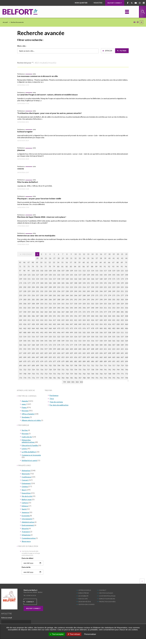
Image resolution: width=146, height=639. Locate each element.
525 (71, 337)
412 (33, 320)
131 (54, 275)
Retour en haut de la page (142, 581)
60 (84, 262)
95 (122, 266)
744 (118, 370)
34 (84, 258)
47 (29, 262)
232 (41, 291)
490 (33, 332)
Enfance (25, 506)
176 (24, 283)
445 (62, 324)
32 (76, 258)
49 (37, 262)
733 (71, 370)
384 (24, 316)
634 (92, 353)
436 (24, 324)
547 (54, 341)
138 (84, 275)
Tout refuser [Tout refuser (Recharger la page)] (74, 634)
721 (20, 370)
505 (96, 332)
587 (113, 345)
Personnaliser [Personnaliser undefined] (90, 634)
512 (126, 332)
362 (41, 312)
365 (54, 312)
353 (113, 308)
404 (109, 316)
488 (24, 332)
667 (122, 357)
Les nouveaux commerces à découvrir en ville (37, 76)
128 (41, 275)
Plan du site (83, 599)
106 (58, 271)
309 (37, 304)
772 (126, 374)
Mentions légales (106, 593)
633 (88, 353)
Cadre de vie (27, 437)
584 (101, 345)
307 (29, 304)
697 (29, 365)
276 (118, 295)
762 (84, 374)
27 (54, 258)
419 (62, 320)
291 (71, 299)
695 (20, 365)
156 (50, 279)
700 (41, 365)
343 (71, 308)
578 (75, 345)
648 (41, 357)
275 (113, 295)
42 (118, 258)
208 (50, 287)
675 (46, 361)
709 (79, 365)
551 (71, 341)
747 (20, 374)
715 (105, 365)
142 (101, 275)
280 (24, 299)
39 (105, 258)
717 (113, 365)
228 (24, 291)
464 (33, 328)
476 (84, 328)
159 (62, 279)
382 (126, 312)
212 (67, 287)
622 (41, 353)
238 (67, 291)
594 (33, 349)
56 (67, 262)
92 (109, 266)
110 (75, 271)
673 (37, 361)
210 (58, 287)
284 (41, 299)
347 (88, 308)
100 (33, 271)
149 (20, 279)
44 (126, 258)
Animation (26, 470)
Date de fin (26, 567)
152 (33, 279)
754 (50, 374)
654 (67, 357)
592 (24, 349)
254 (24, 295)
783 (62, 378)
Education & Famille (30, 445)
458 (118, 324)
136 (75, 275)
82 (67, 266)
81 (62, 266)
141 (96, 275)
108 (67, 271)
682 (75, 361)
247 (105, 291)
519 (46, 337)
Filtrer (123, 51)
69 (122, 262)
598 (50, 349)
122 (126, 271)
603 (71, 349)
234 (50, 291)
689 (105, 361)
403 (105, 316)
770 (118, 374)
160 (67, 279)
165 (88, 279)
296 (92, 299)
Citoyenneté (27, 519)
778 (41, 378)
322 (92, 304)
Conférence (26, 477)
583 (96, 345)
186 (67, 283)
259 (46, 295)
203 (29, 287)
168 (101, 279)
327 (113, 304)
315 (62, 304)
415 (46, 320)
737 (88, 370)
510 (118, 332)
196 (109, 283)
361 (37, 312)
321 (88, 304)
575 (62, 345)
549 (62, 341)
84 (75, 266)
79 (54, 266)
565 (20, 345)
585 (105, 345)
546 (50, 341)
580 (84, 345)
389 (46, 316)
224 (118, 287)
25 (46, 258)
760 (75, 374)
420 (67, 320)
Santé (24, 509)
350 (101, 308)
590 (126, 345)
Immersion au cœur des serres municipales (36, 235)
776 (33, 378)
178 (33, 283)
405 (113, 316)
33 (80, 258)
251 (122, 291)
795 (113, 378)
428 (101, 320)
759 (71, 374)
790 (92, 378)
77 (45, 266)
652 (58, 357)
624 (50, 353)
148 (126, 275)
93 (113, 266)
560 (109, 341)
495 (54, 332)
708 (75, 365)
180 (41, 283)
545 (46, 341)
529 (88, 337)
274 (109, 295)
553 (79, 341)
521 (54, 337)
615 (122, 349)
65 (105, 262)
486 (126, 328)
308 (33, 304)
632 (84, 353)
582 (92, 345)
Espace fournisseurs (107, 599)
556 (92, 341)
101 (37, 271)
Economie (26, 516)
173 (122, 279)
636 (101, 353)
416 (50, 320)
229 (29, 291)
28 (59, 258)
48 (33, 262)
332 (24, 308)
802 (69, 382)
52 (50, 262)
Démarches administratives (28, 441)
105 (54, 271)
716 (109, 365)
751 (37, 374)
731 (62, 370)
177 (29, 283)
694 (126, 361)
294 (84, 299)
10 (76, 254)
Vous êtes (98, 3)
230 (33, 291)
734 (75, 370)
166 (92, 279)
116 (101, 271)
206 (41, 287)
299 (105, 299)
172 (118, 279)
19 (114, 254)
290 (67, 299)
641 (122, 353)
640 (118, 353)
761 (79, 374)
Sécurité (25, 528)
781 (54, 378)
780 (50, 378)
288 (58, 299)
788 (84, 378)
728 (50, 370)
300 (109, 299)
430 (109, 320)
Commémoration (29, 538)
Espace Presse (83, 593)
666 (118, 357)
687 (96, 361)
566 (24, 345)
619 (29, 353)
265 (71, 295)
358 (24, 312)
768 (109, 374)
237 (62, 291)
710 (84, 365)
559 (105, 341)
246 (101, 291)
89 (96, 266)
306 (24, 304)
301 (113, 299)
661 (96, 357)
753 (46, 374)
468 (50, 328)
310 (41, 304)
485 (122, 328)
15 (97, 254)
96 (126, 266)
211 (62, 287)
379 (113, 312)
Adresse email (6, 618)
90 (101, 266)
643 (20, 357)
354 (118, 308)
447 (71, 324)
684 (84, 361)
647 (37, 357)
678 (58, 361)
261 (54, 295)
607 (88, 349)
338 (50, 308)
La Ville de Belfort (29, 452)
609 (96, 349)
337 (46, 308)
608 (92, 349)
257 (37, 295)
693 (122, 361)
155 (46, 279)
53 (54, 262)
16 (101, 254)
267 (79, 295)
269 (88, 295)
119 (113, 271)
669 (20, 361)
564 (126, 341)
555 (88, 341)
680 (67, 361)
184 (58, 283)
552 (75, 341)
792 (101, 378)
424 (84, 320)
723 (29, 370)
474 (75, 328)
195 (105, 283)
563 (122, 341)
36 (92, 258)
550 (67, 341)
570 (41, 345)
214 (75, 287)
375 (96, 312)
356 (126, 308)
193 (96, 283)
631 (79, 353)
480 (101, 328)
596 (41, 349)
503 (88, 332)
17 (105, 254)
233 (46, 291)
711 (88, 365)
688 (101, 361)
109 (71, 271)
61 (88, 262)
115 (96, 271)
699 (37, 365)
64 (101, 262)
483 (113, 328)
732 (67, 370)
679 (62, 361)
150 (24, 279)
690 (109, 361)
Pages (24, 407)
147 (122, 275)
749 (29, 374)
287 (54, 299)
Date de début (27, 558)
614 (118, 349)
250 (118, 291)
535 (113, 337)
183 (54, 283)
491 (37, 332)
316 (67, 304)
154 (41, 279)
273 (105, 295)
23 (37, 258)
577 (71, 345)
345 (79, 308)
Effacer (108, 51)
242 (84, 291)
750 (33, 374)
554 (84, 341)
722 (24, 370)
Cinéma (25, 486)
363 (46, 312)
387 (37, 316)
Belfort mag (27, 499)
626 (58, 353)
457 (113, 324)
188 (75, 283)
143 (105, 275)
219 (96, 287)
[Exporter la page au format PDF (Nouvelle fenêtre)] (138, 22)
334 (33, 308)
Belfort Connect (115, 3)
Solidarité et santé (29, 460)
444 (58, 324)
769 (113, 374)
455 (105, 324)
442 (50, 324)
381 (122, 312)
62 (92, 262)
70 (126, 262)
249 (113, 291)
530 (92, 337)
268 (84, 295)
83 (71, 266)
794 (109, 378)
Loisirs (24, 449)
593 (29, 349)
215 (79, 287)
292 (75, 299)
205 (37, 287)
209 (54, 287)
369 (71, 312)
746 (126, 370)
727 (46, 370)
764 (92, 374)
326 (109, 304)
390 (50, 316)
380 (118, 312)
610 (101, 349)
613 (113, 349)
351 (105, 308)
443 (54, 324)
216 (84, 287)
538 (126, 337)
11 (80, 254)
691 (113, 361)
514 (24, 337)
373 (88, 312)
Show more (26, 541)
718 (118, 365)
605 (79, 349)
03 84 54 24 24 (31, 595)
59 (79, 262)
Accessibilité (83, 596)
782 (58, 378)
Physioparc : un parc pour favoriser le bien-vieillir (39, 198)
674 (41, 361)
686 (92, 361)
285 (46, 299)
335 (37, 308)
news (24, 404)
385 (29, 316)
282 (33, 299)
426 (92, 320)
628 (67, 353)
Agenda (25, 401)
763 (88, 374)
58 (75, 262)
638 (109, 353)
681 (71, 361)
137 (79, 275)
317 (71, 304)
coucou (20, 168)
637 (105, 353)
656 (75, 357)
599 (54, 349)
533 (105, 337)
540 (24, 341)
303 (122, 299)
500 (75, 332)
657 (79, 357)
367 (62, 312)
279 (20, 299)
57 (71, 262)
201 (20, 287)
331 (20, 308)
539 (20, 341)
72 (24, 266)
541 (29, 341)
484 (118, 328)
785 (71, 378)
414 (41, 320)
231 (37, 291)
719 (122, 365)
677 (54, 361)
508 (109, 332)
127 (37, 275)
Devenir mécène (84, 601)
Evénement (26, 483)
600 (58, 349)
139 (88, 275)
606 (84, 349)
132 (58, 275)
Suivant (119, 382)
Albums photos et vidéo (31, 420)
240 (75, 291)
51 (45, 262)
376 (101, 312)
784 (67, 378)
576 (67, 345)
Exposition (26, 493)
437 (29, 324)
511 (122, 332)
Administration (28, 522)
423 (79, 320)
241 (79, 291)
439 (37, 324)
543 (37, 341)
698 (33, 365)
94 (118, 266)
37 (97, 258)
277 (122, 295)
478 (92, 328)
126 (33, 275)
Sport (24, 490)
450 (84, 324)
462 (24, 328)
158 (58, 279)
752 (41, 374)
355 (122, 308)
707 (71, 365)
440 (41, 324)
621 (37, 353)
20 (118, 254)
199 (122, 283)
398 (84, 316)
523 (62, 337)
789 (88, 378)
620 (33, 353)
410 (24, 320)
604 (75, 349)
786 (75, 378)
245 (96, 291)
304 (126, 299)
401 (96, 316)
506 (101, 332)
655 (71, 357)
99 (29, 271)
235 (54, 291)
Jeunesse (25, 512)
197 (113, 283)
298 (101, 299)
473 (71, 328)
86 (84, 266)
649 (46, 357)
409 (20, 320)
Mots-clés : (21, 46)
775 (29, 378)
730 (58, 370)
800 (60, 382)
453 (96, 324)
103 (46, 271)
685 (88, 361)
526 (75, 337)
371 (79, 312)
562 (118, 341)
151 (29, 279)
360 (33, 312)
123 (20, 275)
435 (20, 324)
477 (88, 328)
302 (118, 299)
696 (24, 365)
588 (118, 345)
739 (96, 370)
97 (20, 271)
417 (54, 320)
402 (101, 316)
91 (105, 266)
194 (101, 283)
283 (37, 299)
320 (84, 304)
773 (20, 378)
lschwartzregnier (25, 131)
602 (67, 349)
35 (88, 258)
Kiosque (25, 411)
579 (79, 345)
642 (126, 353)
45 (20, 262)
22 (126, 254)
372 (84, 312)
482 (109, 328)
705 (62, 365)
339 (54, 308)
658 (84, 357)
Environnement (28, 525)
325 (105, 304)
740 (101, 370)
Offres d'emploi (28, 414)
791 (96, 378)
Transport (26, 532)
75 (37, 266)
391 (54, 316)
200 (126, 283)
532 (101, 337)
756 (58, 374)
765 (96, 374)
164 (84, 279)
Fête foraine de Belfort (27, 182)
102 (41, 271)
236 (58, 291)
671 (29, 361)
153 (37, 279)
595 (37, 349)
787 (79, 378)
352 (109, 308)
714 (101, 365)
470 (58, 328)
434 (126, 320)
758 (67, 374)
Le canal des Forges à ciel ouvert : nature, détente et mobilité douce (47, 94)
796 (118, 378)
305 (20, 304)
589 (122, 345)
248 (109, 291)
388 (41, 316)
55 (62, 262)
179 (37, 283)
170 (109, 279)
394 (67, 316)
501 (79, 332)
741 (105, 370)
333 (29, 308)
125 (29, 275)
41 (114, 258)
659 (88, 357)
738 (92, 370)
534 (109, 337)
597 (46, 349)
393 (62, 316)
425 (88, 320)
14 (92, 254)
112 (84, 271)
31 (71, 258)
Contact (30, 602)
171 (113, 279)
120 (118, 271)
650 (50, 357)
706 (67, 365)
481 (105, 328)
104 (50, 271)
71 (20, 266)
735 (79, 370)
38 (101, 258)
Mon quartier (81, 3)
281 (29, 299)
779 (46, 378)
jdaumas (21, 150)
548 (58, 341)
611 (105, 349)
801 (65, 382)
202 (24, 287)
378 (109, 312)
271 (96, 295)
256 (33, 295)
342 (67, 308)
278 (126, 295)
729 (54, 370)
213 (71, 287)
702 (50, 365)
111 (79, 271)
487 (20, 332)
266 (75, 295)
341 (62, 308)
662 (101, 357)
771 (122, 374)
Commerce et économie (31, 455)
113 (88, 271)
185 (62, 283)
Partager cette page (141, 22)
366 (58, 312)
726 (41, 370)
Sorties (25, 430)
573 (54, 345)
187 (71, 283)
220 (101, 287)
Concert (25, 480)
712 (92, 365)
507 (105, 332)
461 (20, 328)
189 (79, 283)
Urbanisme (26, 535)
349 (96, 308)
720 (126, 365)
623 (46, 353)
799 (56, 382)
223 (113, 287)
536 (118, 337)
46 (24, 262)
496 (58, 332)
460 (126, 324)
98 (24, 271)
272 (101, 295)
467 (46, 328)
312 (50, 304)
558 (101, 341)
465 (37, 328)
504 (92, 332)
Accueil (5, 22)
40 (109, 258)
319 (79, 304)
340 (58, 308)
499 (71, 332)
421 (71, 320)
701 (46, 365)
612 (109, 349)
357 (20, 312)
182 (50, 283)
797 (122, 378)
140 (92, 275)
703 (54, 365)
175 (20, 283)
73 (29, 266)
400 (92, 316)
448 (75, 324)
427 (96, 320)
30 (67, 258)
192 (92, 283)
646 (33, 357)
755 (54, 374)
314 (58, 304)
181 (46, 283)
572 (50, 345)
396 (75, 316)
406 (118, 316)
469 (54, 328)
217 (88, 287)
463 (29, 328)
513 (20, 337)
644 (24, 357)
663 (105, 357)
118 (109, 271)
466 (41, 328)
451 (88, 324)
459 (122, 324)
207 (46, 287)
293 (79, 299)
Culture (25, 503)
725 (37, 370)
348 (92, 308)
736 (84, 370)
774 (24, 378)
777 (37, 378)
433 (122, 320)
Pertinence (54, 395)
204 (33, 287)
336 (41, 308)
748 (24, 374)
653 (62, 357)
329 (122, 304)
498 (67, 332)
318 (75, 304)
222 (109, 287)
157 (54, 279)
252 (126, 291)
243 (88, 291)
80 (58, 266)
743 (113, 370)
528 (84, 337)
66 (109, 262)
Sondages (26, 417)
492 (41, 332)
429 (105, 320)
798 (126, 378)
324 (101, 304)
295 (88, 299)
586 (109, 345)
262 (58, 295)
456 (109, 324)
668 (126, 357)
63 (96, 262)
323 (96, 304)
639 (113, 353)
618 (24, 353)
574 (58, 345)
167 (96, 279)
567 (29, 345)
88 (92, 266)
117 (105, 271)
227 (20, 291)
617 (20, 353)
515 (29, 337)
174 (126, 279)
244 (92, 291)
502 (84, 332)
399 (88, 316)
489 (29, 332)
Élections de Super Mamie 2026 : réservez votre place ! (41, 217)
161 (71, 279)
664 (109, 357)
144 (109, 275)
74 (33, 266)
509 (113, 332)
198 (118, 283)
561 (113, 341)
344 (75, 308)
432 (118, 320)
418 (58, 320)
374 (92, 312)
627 (62, 353)
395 (71, 316)
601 (62, 349)
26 (50, 258)
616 (126, 349)
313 (54, 304)
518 (41, 337)
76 (41, 266)
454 (101, 324)
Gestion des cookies (86, 604)
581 (88, 345)
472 (67, 328)
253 (20, 295)
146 (118, 275)
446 (67, 324)
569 (37, 345)
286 (50, 299)
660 (92, 357)
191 (88, 283)
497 (62, 332)
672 (33, 361)
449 (79, 324)
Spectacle (26, 474)
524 (67, 337)
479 (96, 328)
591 (20, 349)
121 (122, 271)
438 (33, 324)
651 (54, 357)
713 (96, 365)
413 (37, 320)
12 (84, 254)
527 (79, 337)
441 (46, 324)
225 (122, 287)
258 (41, 295)
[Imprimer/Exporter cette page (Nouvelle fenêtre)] (134, 22)
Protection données (107, 601)
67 (113, 262)
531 (96, 337)
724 (33, 370)
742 (109, 370)
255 (29, 295)
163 (79, 279)
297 (96, 299)
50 (41, 262)
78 (50, 266)
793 (105, 378)
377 (105, 312)
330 (126, 304)
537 (122, 337)
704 (58, 365)
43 (122, 258)
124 (24, 275)
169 (105, 279)
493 (46, 332)
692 (118, 361)
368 (67, 312)
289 (62, 299)
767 (105, 374)
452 (92, 324)
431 (113, 320)
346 (84, 308)
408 (126, 316)
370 (75, 312)
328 (118, 304)
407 (122, 316)
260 (50, 295)
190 (84, 283)
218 (92, 287)
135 (71, 275)
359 (29, 312)
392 (58, 316)
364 (50, 312)
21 (122, 254)
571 (46, 345)
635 (96, 353)
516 (33, 337)
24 (42, 258)
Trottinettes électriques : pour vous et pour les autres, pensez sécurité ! (49, 113)
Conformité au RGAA (107, 596)
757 (62, 374)
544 (41, 341)
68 (118, 262)
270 (92, 295)
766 (101, 374)
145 (113, 275)
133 (62, 275)
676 (50, 361)
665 (113, 357)
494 (50, 332)
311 (46, 304)
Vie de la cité (27, 496)
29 (63, 258)
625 (54, 353)
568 (33, 345)
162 (75, 279)
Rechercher (143, 12)
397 (79, 316)
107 (62, 271)
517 (37, 337)
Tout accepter (57, 634)
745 (122, 370)
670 (24, 361)
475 (79, 328)
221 (105, 287)
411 (29, 320)
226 (126, 287)
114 (92, 271)
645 (29, 357)
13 (88, 254)
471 (62, 328)
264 (67, 295)
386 (33, 316)
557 (96, 341)
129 (46, 275)
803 (73, 382)
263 (62, 295)
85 (79, 266)
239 (71, 291)
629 (71, 353)
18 (109, 254)
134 (67, 275)
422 (75, 320)
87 (88, 266)
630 (75, 353)
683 (79, 361)
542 (33, 341)
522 (58, 337)
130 (50, 275)
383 (20, 316)
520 (50, 337)
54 (58, 262)
